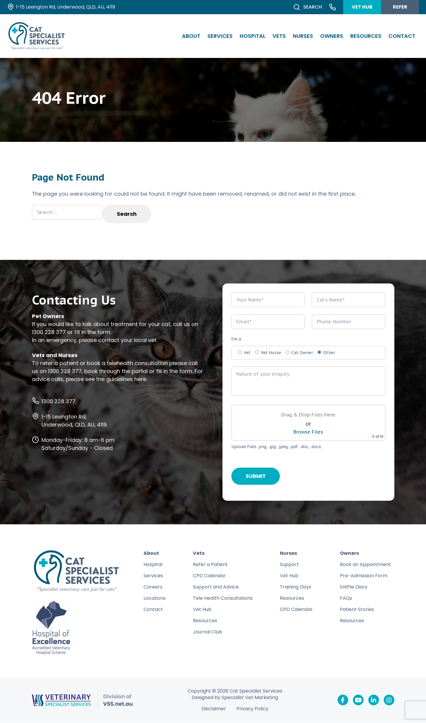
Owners (331, 36)
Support (289, 564)
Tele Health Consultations (223, 598)
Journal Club (207, 632)
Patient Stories (357, 609)
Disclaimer (213, 709)
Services (220, 36)
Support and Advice (216, 587)
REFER (400, 7)
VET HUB (362, 7)
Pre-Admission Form (364, 576)
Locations (154, 598)
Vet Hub (202, 609)
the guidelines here (121, 379)
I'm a (236, 339)
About (191, 36)
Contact (401, 36)
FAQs (346, 598)
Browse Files (308, 432)
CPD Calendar (209, 576)
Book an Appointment (365, 564)
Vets (279, 36)
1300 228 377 (49, 332)
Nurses (303, 36)
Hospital (252, 36)
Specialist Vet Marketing (250, 698)
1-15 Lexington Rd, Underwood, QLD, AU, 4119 (74, 421)
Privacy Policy (252, 709)
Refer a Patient (210, 564)
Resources (365, 36)
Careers (152, 587)
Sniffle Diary (353, 587)
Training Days (295, 587)
